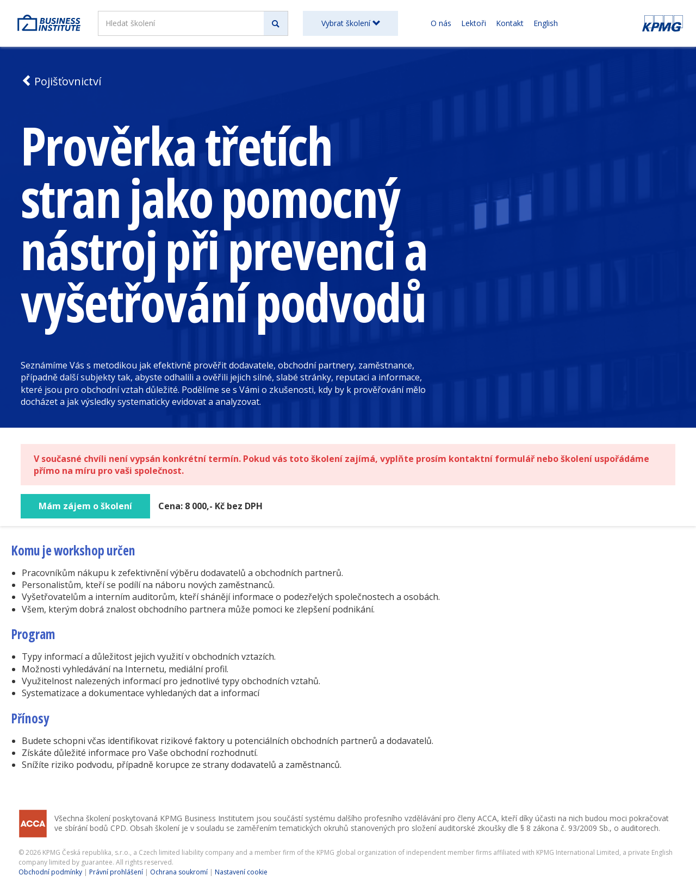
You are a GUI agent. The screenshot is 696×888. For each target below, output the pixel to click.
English (545, 23)
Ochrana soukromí (179, 872)
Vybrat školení (350, 23)
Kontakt (510, 23)
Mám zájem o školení (85, 506)
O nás (441, 23)
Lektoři (473, 23)
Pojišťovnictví (61, 81)
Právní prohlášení (116, 872)
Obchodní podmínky (50, 872)
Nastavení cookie (241, 872)
